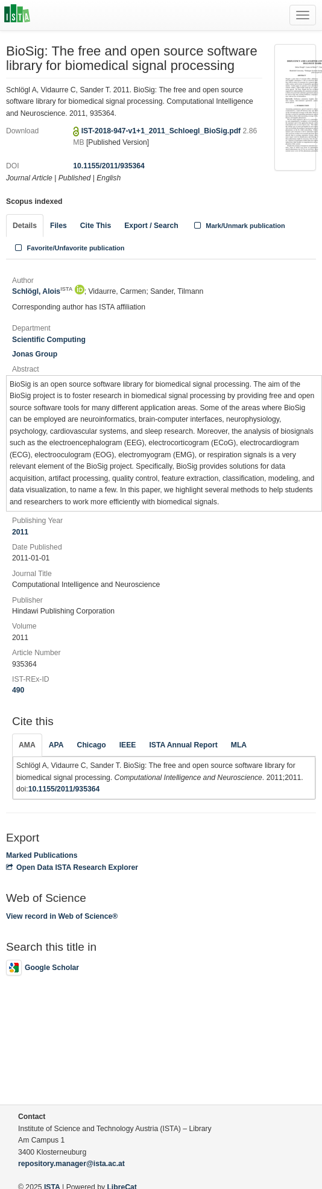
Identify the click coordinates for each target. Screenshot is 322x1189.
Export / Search (151, 225)
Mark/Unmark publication (238, 225)
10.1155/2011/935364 (109, 166)
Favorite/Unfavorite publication (69, 248)
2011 (20, 532)
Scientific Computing (49, 339)
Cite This (95, 225)
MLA (239, 745)
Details (25, 225)
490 (18, 690)
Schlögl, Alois (42, 291)
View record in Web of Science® (62, 916)
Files (58, 225)
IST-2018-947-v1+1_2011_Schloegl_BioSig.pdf (162, 131)
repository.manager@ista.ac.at (71, 1163)
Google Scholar (42, 967)
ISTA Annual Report (183, 745)
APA (56, 745)
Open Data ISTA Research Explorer (72, 867)
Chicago (91, 745)
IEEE (127, 745)
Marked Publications (42, 855)
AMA (27, 745)
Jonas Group (34, 354)
